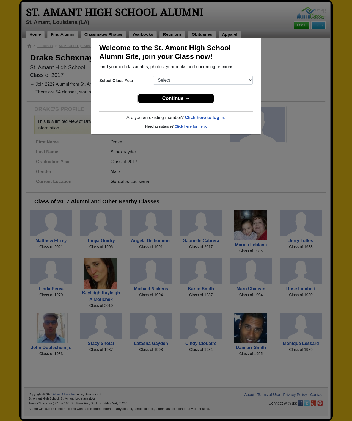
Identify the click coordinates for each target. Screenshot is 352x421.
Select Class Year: (117, 80)
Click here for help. (191, 126)
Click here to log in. (205, 117)
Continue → (176, 98)
